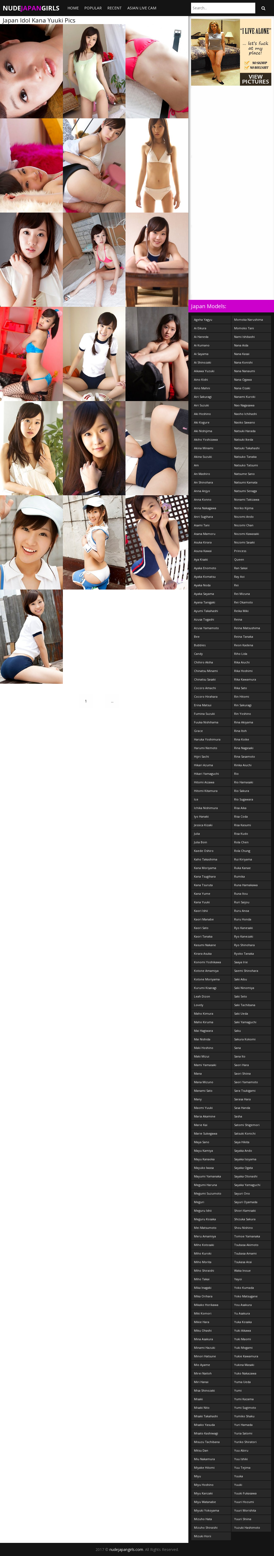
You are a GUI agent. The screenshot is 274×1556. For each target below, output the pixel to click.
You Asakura (243, 1305)
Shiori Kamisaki (245, 1210)
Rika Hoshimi (243, 671)
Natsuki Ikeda (243, 439)
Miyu (197, 1476)
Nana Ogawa (243, 379)
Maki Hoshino (203, 1048)
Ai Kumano (202, 345)
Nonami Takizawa (246, 499)
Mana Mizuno (203, 1082)
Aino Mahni (202, 388)
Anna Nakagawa (205, 508)
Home (73, 7)
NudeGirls (31, 7)
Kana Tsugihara (205, 876)
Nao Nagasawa (244, 405)
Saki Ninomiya (244, 988)
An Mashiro (202, 474)
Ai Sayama (201, 354)
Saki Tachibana (244, 1005)
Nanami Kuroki (244, 397)
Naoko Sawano (244, 422)
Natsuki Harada (245, 431)
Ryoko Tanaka (244, 953)
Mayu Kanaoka (204, 1159)
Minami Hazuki (204, 1348)
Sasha (238, 1116)
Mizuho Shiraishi (206, 1527)
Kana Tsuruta (203, 885)
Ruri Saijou (241, 902)
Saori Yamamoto (246, 1082)
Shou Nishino (243, 1228)
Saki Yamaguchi (245, 1022)
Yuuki (238, 1485)
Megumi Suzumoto (207, 1193)
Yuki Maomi (242, 1339)
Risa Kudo (241, 834)
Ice (196, 799)
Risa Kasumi (242, 825)
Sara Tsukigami (245, 1091)
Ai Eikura (200, 328)
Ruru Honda (242, 919)
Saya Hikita (241, 1142)
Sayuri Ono (242, 1193)
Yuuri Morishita (245, 1510)
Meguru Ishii (203, 1210)
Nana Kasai (241, 354)
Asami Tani (202, 525)
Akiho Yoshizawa (206, 439)
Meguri (199, 1202)
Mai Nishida (202, 1039)
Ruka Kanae (242, 868)
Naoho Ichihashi (245, 414)
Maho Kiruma (203, 1022)
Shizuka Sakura (245, 1219)
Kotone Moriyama (207, 979)
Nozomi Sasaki (244, 542)
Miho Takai (202, 1279)
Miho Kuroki (202, 1253)
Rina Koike (241, 739)
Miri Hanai (201, 1382)
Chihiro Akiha (203, 662)
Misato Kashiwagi (206, 1433)
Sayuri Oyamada (245, 1202)
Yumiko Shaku (244, 1416)
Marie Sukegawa (205, 1133)
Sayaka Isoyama (245, 1159)
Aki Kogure (202, 422)
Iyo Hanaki (201, 816)
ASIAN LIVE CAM (141, 7)
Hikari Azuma (203, 765)
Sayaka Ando (243, 1151)
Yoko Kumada (244, 1288)
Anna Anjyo (202, 491)
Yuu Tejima (242, 1468)
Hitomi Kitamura (206, 791)
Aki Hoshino (202, 414)
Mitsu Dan (201, 1450)
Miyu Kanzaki (203, 1493)
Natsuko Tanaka (245, 457)
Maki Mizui (201, 1056)
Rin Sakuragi (243, 705)
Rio (236, 774)
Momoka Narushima (248, 320)
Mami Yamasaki (205, 1065)
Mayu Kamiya (203, 1151)
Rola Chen (241, 842)
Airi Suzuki (201, 405)
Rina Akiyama (243, 722)
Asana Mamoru (204, 534)
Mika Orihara (203, 1296)
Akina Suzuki (203, 457)
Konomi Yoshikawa (207, 962)
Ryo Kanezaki (243, 936)
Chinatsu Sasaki (205, 679)
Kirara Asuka (203, 953)
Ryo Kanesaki (243, 928)
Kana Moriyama (205, 868)
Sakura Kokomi (245, 1039)
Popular (93, 7)
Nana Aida (241, 345)
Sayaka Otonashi (245, 1176)
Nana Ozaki (242, 388)
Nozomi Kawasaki (246, 534)
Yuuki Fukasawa (245, 1493)
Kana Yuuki (202, 902)
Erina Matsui (202, 705)
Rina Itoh (240, 731)
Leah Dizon (202, 996)
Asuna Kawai (203, 551)
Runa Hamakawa (246, 885)
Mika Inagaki (202, 1288)
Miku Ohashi (203, 1330)
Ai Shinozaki (202, 362)
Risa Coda (241, 816)
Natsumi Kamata (245, 482)
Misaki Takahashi (206, 1416)
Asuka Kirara (203, 542)
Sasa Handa (242, 1108)
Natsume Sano (244, 474)
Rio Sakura (241, 791)
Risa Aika (240, 808)
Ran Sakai (241, 568)
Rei (236, 585)
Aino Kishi (201, 379)
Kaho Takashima (205, 859)
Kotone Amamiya (206, 971)
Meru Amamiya (205, 1236)
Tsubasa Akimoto (246, 1245)
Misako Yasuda (204, 1425)
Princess (240, 551)
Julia (197, 834)
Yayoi (238, 1279)
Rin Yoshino (242, 714)
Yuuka (238, 1476)
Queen (239, 559)
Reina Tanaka (243, 637)
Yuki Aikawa (242, 1330)
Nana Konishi (243, 362)
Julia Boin (200, 842)
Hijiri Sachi (201, 756)
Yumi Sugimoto (245, 1408)
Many (198, 1099)
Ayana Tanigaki (204, 602)
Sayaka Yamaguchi (247, 1185)
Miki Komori (202, 1313)
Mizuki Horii (202, 1536)
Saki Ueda (241, 1013)
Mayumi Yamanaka (207, 1176)
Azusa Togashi (204, 619)
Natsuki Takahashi (247, 448)
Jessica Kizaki (203, 825)
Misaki (198, 1399)
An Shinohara (203, 482)
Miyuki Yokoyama (206, 1510)
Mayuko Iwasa (204, 1168)
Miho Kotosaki (204, 1245)
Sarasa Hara (242, 1099)
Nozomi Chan (243, 525)
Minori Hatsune (205, 1356)
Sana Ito (239, 1056)
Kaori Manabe (204, 919)
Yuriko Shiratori (245, 1442)
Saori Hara (241, 1065)
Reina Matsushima (247, 628)
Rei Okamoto (243, 602)
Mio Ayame (202, 1365)
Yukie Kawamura (246, 1356)
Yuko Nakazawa (245, 1373)
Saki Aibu (240, 979)
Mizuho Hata (203, 1519)
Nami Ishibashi (244, 337)
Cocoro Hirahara (206, 696)
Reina (238, 619)
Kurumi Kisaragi (205, 988)
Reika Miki (241, 611)
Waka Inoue (242, 1270)
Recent (114, 7)
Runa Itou (241, 894)
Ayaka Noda (202, 585)
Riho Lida (240, 654)
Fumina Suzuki (204, 714)
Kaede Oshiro (204, 851)
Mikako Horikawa (206, 1305)
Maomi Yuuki (203, 1108)
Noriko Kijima (243, 508)
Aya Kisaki (201, 559)
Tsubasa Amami (245, 1253)
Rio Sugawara (243, 799)
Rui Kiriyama (243, 859)
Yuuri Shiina (242, 1519)
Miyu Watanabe (205, 1502)
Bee (197, 637)
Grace (198, 731)
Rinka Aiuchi (243, 765)
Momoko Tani (244, 328)
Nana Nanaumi (244, 371)
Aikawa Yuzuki (204, 371)
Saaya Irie (241, 962)
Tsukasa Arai (243, 1262)
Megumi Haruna (205, 1185)
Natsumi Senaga (245, 491)
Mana (198, 1073)
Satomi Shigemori (247, 1125)
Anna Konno (202, 499)
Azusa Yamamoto (206, 628)
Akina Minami (203, 448)
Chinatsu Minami (206, 671)
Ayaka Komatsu (205, 577)
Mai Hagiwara (203, 1031)
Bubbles (200, 645)
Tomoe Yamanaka (247, 1236)
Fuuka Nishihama (206, 722)
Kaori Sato (201, 928)
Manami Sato (203, 1091)
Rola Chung (242, 851)
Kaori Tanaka (203, 936)
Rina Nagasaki (243, 748)
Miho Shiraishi (204, 1270)
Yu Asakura (242, 1313)
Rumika (239, 876)
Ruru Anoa (241, 911)
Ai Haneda (201, 337)
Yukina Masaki (244, 1365)
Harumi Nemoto (205, 748)
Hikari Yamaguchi (206, 774)
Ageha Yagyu (203, 320)
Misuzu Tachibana (207, 1442)
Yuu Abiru (241, 1450)
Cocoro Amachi (205, 688)
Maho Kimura (203, 1013)
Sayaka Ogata (243, 1168)
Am (196, 465)
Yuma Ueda (242, 1382)
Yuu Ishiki (241, 1459)
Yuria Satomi (243, 1433)
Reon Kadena (243, 645)
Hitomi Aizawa (204, 782)
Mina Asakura (203, 1339)
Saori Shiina (242, 1073)
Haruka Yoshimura (207, 739)
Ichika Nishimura (206, 808)
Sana (237, 1048)
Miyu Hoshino (204, 1485)
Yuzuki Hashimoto (247, 1527)
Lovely (198, 1005)
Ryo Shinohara (244, 945)
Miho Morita (202, 1262)
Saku (237, 1031)
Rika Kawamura (245, 679)
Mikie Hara (201, 1322)
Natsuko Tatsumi (246, 465)
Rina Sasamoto (244, 756)
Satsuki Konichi (245, 1133)
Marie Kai (200, 1125)
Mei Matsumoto (205, 1228)
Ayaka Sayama (204, 594)
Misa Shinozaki (204, 1390)
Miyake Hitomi (204, 1468)
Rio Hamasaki (243, 782)
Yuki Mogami (243, 1348)
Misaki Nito (202, 1408)
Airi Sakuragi (203, 397)
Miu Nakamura (204, 1459)
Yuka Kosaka (243, 1322)
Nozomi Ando (244, 517)
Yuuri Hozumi (244, 1502)
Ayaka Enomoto (205, 568)
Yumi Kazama (244, 1399)
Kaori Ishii (201, 911)
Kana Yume (202, 894)
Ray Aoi (239, 577)
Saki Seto (240, 996)
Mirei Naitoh (203, 1373)
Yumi (238, 1390)
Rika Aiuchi (242, 662)
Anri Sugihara (203, 517)
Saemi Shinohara (246, 971)
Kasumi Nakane (205, 945)
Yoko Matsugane (246, 1296)
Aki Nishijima (203, 431)
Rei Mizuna (242, 594)
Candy (198, 654)
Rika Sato (240, 688)
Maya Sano (201, 1142)
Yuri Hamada (243, 1425)
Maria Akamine (204, 1116)
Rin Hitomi (241, 696)
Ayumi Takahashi (206, 611)
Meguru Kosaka (205, 1219)
